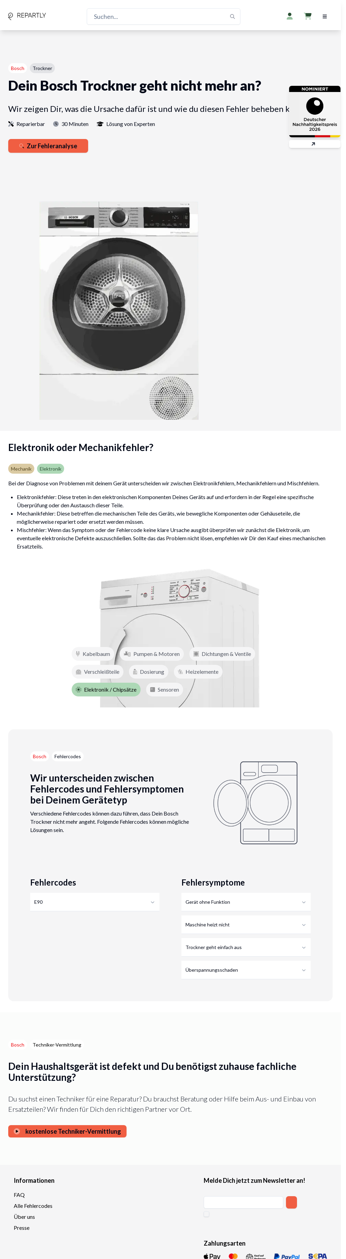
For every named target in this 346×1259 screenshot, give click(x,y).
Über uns (24, 1216)
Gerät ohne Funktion (246, 902)
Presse (21, 1227)
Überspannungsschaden (246, 970)
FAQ (19, 1194)
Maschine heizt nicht (246, 924)
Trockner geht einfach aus (246, 947)
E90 (94, 902)
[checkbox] (206, 1214)
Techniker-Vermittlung (57, 1045)
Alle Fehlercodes (33, 1205)
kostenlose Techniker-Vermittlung (67, 1131)
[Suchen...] (163, 16)
